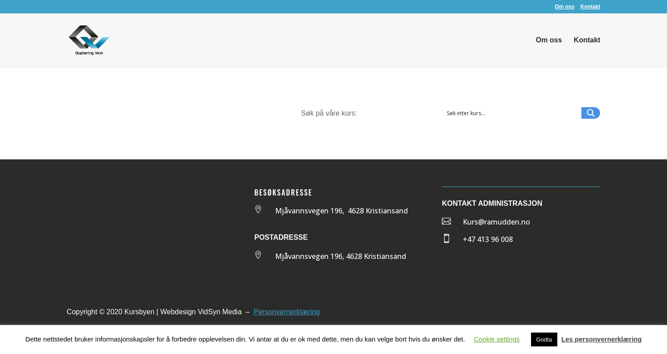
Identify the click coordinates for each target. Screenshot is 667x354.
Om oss (564, 7)
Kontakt (591, 7)
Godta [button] (544, 339)
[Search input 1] (512, 113)
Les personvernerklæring (601, 339)
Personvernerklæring (287, 312)
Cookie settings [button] (497, 339)
